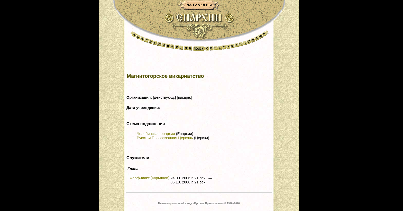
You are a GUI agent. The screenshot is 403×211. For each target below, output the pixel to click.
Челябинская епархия (156, 134)
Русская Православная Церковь (165, 138)
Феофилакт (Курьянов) (149, 178)
